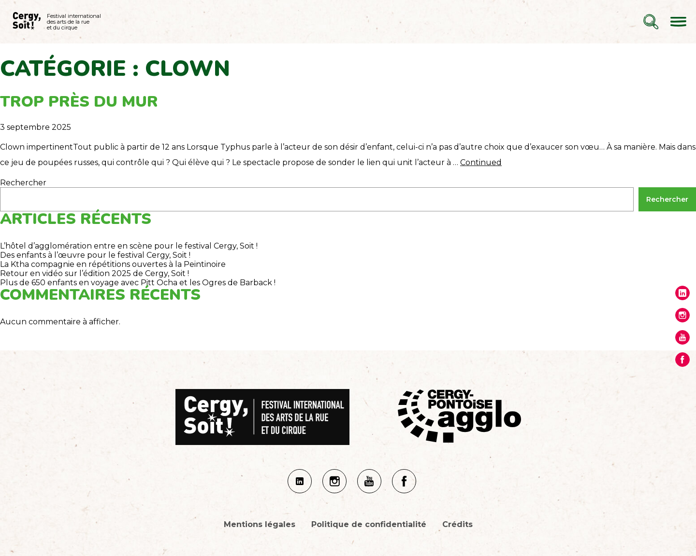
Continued (481, 162)
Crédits (457, 524)
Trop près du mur (79, 101)
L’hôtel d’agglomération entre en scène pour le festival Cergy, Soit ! (129, 245)
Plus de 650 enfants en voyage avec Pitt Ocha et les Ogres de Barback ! (138, 282)
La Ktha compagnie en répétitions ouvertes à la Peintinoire (113, 264)
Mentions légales (259, 524)
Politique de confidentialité (368, 524)
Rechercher (23, 182)
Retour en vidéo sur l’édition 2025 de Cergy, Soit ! (94, 273)
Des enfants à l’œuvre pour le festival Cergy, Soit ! (95, 255)
